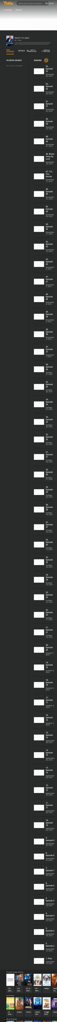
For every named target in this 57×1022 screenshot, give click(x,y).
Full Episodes (10, 51)
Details (21, 51)
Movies (19, 10)
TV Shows (7, 10)
